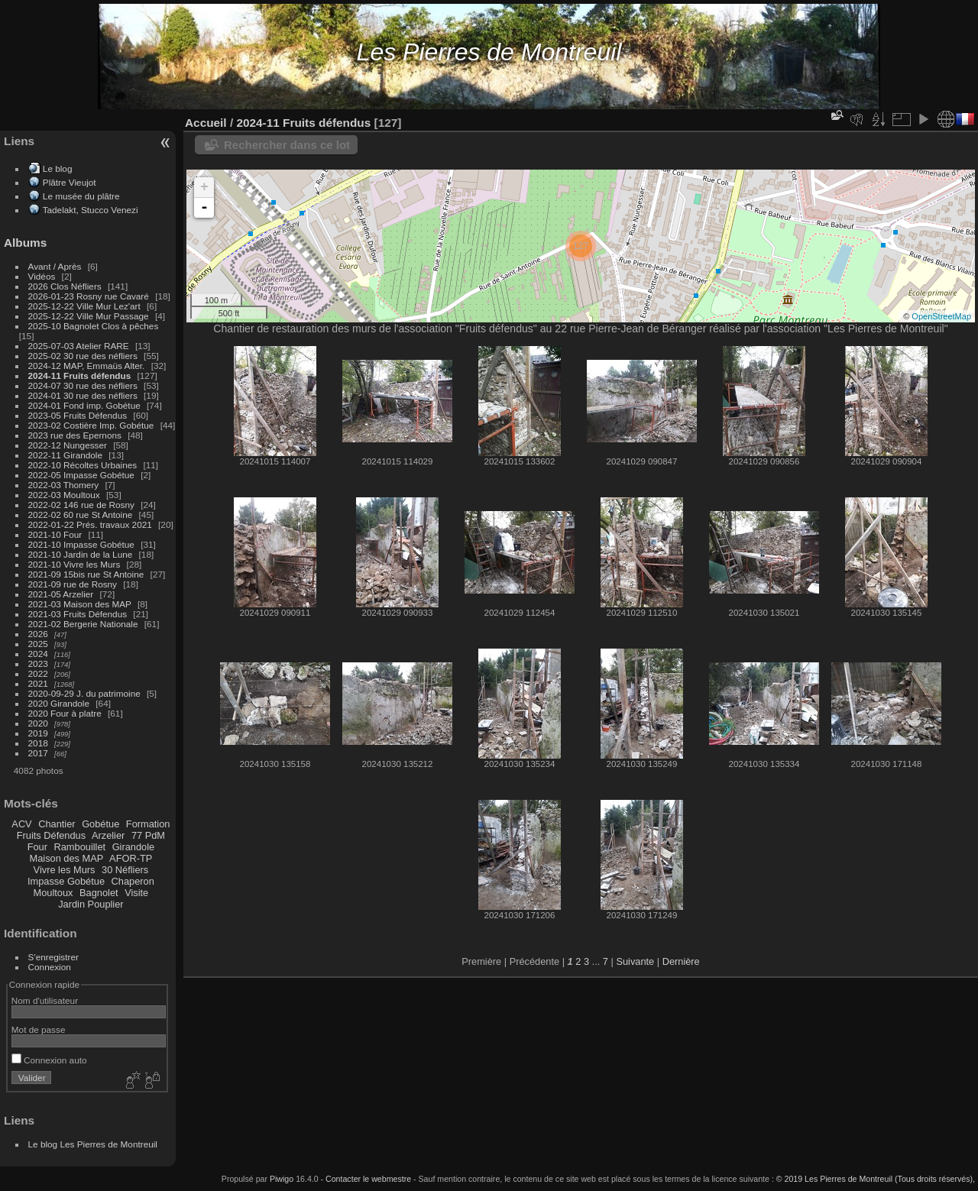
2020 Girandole (58, 703)
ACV (21, 824)
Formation (148, 824)
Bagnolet (98, 892)
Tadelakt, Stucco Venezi (90, 210)
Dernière (681, 961)
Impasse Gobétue (66, 881)
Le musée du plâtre (81, 196)
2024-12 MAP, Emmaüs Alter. (86, 366)
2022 (38, 673)
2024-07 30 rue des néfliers (83, 385)
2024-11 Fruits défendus (79, 375)
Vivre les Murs (65, 869)
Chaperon (133, 881)
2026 (38, 634)
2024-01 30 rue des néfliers (84, 395)
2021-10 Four (55, 534)
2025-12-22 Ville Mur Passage (88, 316)
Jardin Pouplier (90, 904)
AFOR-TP (130, 858)
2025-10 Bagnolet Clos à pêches (93, 326)
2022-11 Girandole (65, 455)
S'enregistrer (53, 957)
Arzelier (108, 835)
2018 (38, 743)
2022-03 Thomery (63, 485)
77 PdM (148, 835)
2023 (38, 663)
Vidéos (42, 276)
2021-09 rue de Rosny (72, 584)
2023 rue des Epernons (74, 435)
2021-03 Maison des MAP (79, 604)
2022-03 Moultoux (64, 495)
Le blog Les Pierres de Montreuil (92, 1144)
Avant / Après (55, 266)
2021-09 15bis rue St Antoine (86, 574)
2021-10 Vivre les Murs (74, 564)
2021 (38, 683)
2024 (38, 654)
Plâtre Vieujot (69, 182)
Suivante (635, 961)
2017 (38, 753)
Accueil (206, 122)
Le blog (58, 168)
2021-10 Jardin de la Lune (80, 554)
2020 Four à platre (65, 713)
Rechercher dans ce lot (287, 144)
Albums (25, 242)
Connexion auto (49, 1060)
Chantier (56, 824)
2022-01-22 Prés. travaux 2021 (90, 524)
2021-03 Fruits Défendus (78, 614)
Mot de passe (38, 1029)
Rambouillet (80, 847)
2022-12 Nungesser (67, 445)
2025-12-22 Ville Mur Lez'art (84, 306)
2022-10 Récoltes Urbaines (83, 465)
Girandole (133, 847)
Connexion (49, 967)
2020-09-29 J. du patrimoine (84, 693)
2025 (38, 644)
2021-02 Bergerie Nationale (83, 624)
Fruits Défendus (51, 835)
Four (37, 847)
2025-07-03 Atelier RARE (78, 346)
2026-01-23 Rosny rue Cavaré (88, 296)
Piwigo (281, 1178)
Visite (136, 892)
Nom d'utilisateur (44, 1000)
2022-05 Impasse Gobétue (81, 475)
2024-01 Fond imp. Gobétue (84, 405)
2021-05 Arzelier (61, 594)
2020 (38, 723)
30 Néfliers (125, 869)
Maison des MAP (67, 858)
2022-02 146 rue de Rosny (81, 505)
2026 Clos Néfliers (65, 286)
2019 (38, 733)
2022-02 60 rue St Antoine (80, 514)
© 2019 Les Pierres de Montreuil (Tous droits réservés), (875, 1178)
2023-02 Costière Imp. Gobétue (91, 425)
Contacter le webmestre (368, 1178)
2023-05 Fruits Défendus (78, 415)
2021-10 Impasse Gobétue (81, 544)
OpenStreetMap (941, 316)
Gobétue (100, 824)
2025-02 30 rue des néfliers (83, 356)
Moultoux (53, 892)
